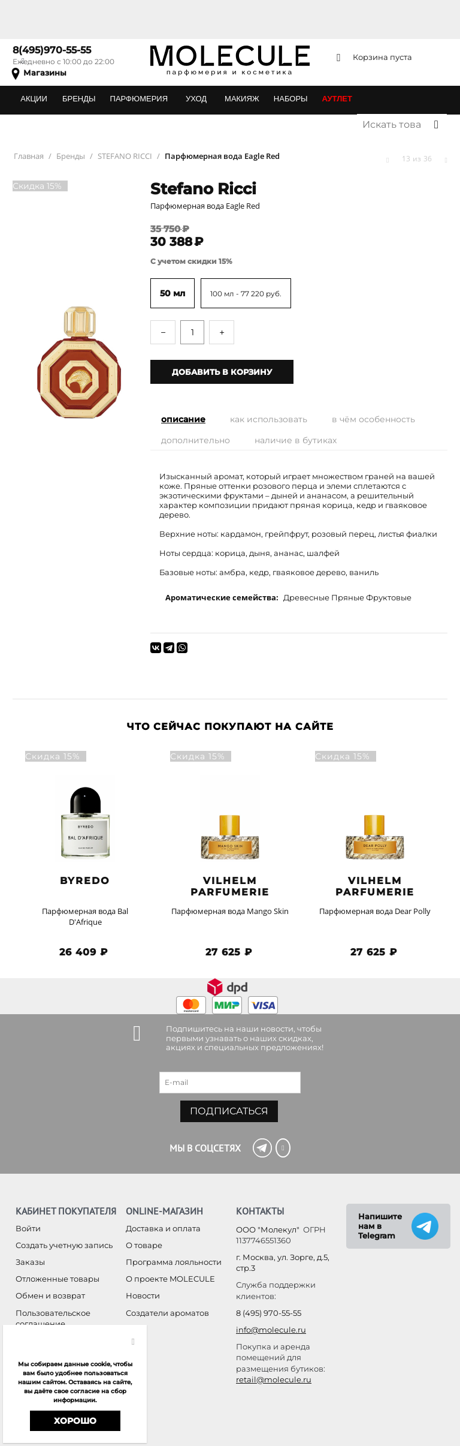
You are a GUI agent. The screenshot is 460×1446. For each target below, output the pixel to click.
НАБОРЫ (291, 98)
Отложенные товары (57, 1278)
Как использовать (268, 419)
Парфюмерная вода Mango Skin (230, 911)
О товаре (144, 1245)
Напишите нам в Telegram (380, 1225)
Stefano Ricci (203, 189)
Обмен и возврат (50, 1295)
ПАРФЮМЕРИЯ (139, 98)
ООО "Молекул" (267, 1229)
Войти (28, 1228)
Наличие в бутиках (296, 440)
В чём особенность (373, 419)
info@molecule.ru (271, 1329)
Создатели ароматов (167, 1313)
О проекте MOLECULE (170, 1278)
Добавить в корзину (222, 372)
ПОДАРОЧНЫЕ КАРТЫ (62, 124)
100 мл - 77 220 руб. (246, 293)
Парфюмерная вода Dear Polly (375, 911)
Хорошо (75, 1420)
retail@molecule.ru (273, 1379)
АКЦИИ (33, 98)
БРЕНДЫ (79, 98)
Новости (143, 1295)
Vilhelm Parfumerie (230, 886)
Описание (183, 419)
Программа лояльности (174, 1262)
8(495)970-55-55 (52, 50)
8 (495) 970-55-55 (268, 1313)
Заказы (30, 1262)
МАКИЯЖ (242, 98)
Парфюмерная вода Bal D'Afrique (85, 916)
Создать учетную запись (64, 1245)
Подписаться (229, 1111)
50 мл (172, 293)
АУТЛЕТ (337, 98)
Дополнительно (195, 440)
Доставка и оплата (163, 1228)
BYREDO (85, 880)
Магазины (44, 72)
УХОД (196, 98)
